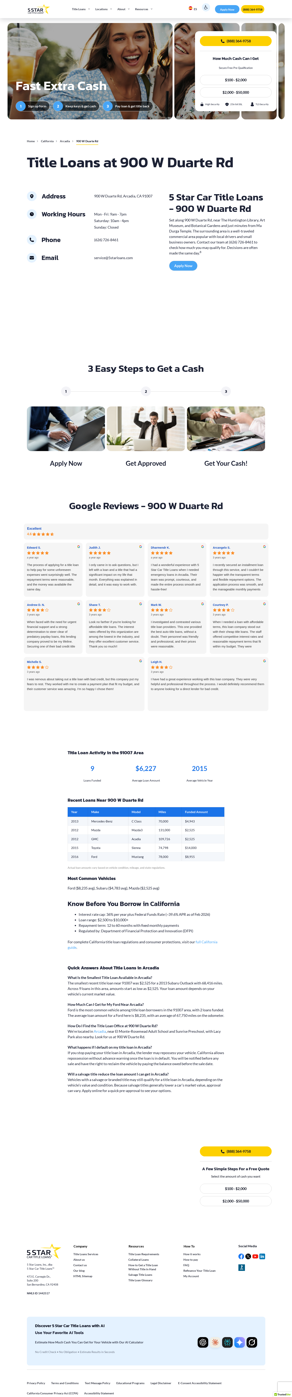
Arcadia (65, 141)
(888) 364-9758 (252, 9)
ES (192, 8)
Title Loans (82, 9)
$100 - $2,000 (236, 80)
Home (31, 141)
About (125, 9)
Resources (145, 9)
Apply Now (227, 9)
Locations (105, 9)
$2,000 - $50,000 (236, 92)
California (47, 141)
